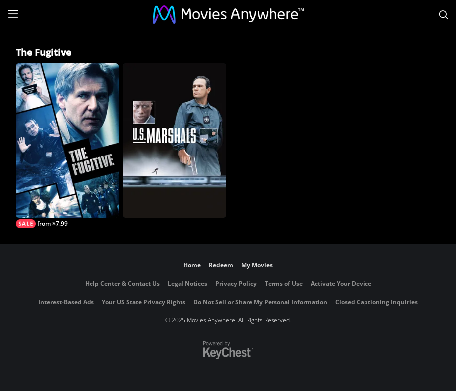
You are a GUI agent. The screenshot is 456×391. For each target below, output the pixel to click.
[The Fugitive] (67, 145)
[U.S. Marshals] (174, 140)
